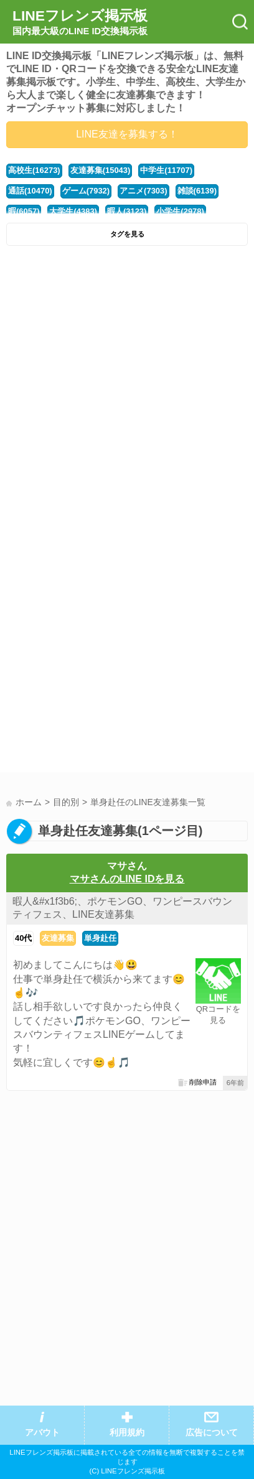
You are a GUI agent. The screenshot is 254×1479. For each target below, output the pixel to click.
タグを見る (127, 234)
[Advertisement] (127, 385)
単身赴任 (100, 938)
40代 (23, 938)
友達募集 (58, 938)
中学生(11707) (166, 170)
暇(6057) (23, 211)
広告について (212, 1432)
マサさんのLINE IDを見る (127, 879)
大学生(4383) (72, 211)
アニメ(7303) (143, 190)
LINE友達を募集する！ (127, 134)
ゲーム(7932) (86, 190)
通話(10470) (30, 190)
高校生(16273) (34, 170)
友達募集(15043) (100, 170)
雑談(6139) (197, 190)
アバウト (42, 1432)
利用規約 (127, 1432)
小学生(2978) (180, 211)
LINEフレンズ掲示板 (80, 22)
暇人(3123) (126, 211)
